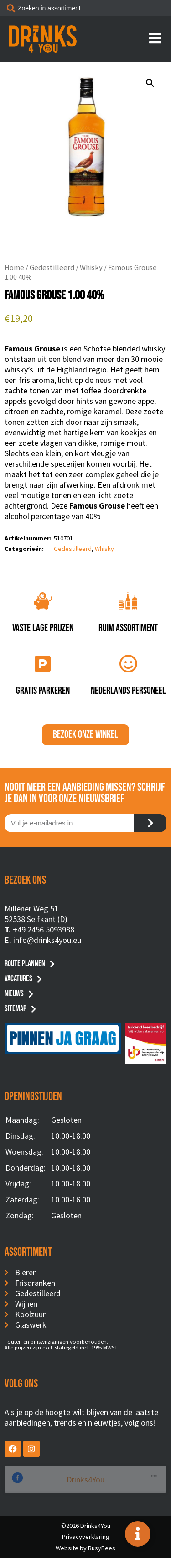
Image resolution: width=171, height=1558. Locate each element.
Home (14, 267)
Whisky (91, 267)
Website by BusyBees (85, 1548)
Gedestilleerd (52, 267)
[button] (150, 83)
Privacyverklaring (85, 1537)
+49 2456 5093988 (43, 929)
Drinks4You (42, 1479)
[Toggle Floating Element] (137, 1534)
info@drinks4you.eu (47, 940)
